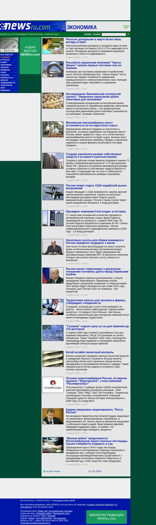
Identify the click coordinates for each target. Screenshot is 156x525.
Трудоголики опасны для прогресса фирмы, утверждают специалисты (96, 301)
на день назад (53, 471)
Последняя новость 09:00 (64, 501)
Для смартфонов (44, 518)
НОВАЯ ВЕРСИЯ (30, 51)
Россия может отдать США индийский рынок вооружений (96, 187)
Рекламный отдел (61, 513)
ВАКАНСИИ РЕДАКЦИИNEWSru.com (107, 516)
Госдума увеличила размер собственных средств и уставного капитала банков (93, 155)
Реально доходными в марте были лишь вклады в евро (93, 40)
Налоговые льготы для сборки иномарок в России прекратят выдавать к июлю (95, 241)
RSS (43, 516)
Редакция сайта (43, 513)
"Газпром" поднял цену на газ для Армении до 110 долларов (97, 327)
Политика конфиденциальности (35, 523)
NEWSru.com (6, 34)
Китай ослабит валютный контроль (90, 352)
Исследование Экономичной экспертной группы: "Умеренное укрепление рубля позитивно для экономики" (93, 97)
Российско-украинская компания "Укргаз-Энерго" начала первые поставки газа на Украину (94, 65)
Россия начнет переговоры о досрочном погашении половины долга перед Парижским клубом (97, 271)
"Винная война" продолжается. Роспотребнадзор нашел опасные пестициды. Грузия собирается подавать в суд (97, 441)
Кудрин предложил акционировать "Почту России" (94, 411)
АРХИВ (87, 34)
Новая (31, 518)
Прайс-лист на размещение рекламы (54, 511)
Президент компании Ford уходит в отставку (96, 211)
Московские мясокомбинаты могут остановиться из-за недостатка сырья (91, 124)
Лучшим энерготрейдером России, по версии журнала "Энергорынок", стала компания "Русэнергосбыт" (96, 381)
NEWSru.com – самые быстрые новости (39, 520)
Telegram (51, 516)
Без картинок (60, 518)
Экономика (82, 27)
